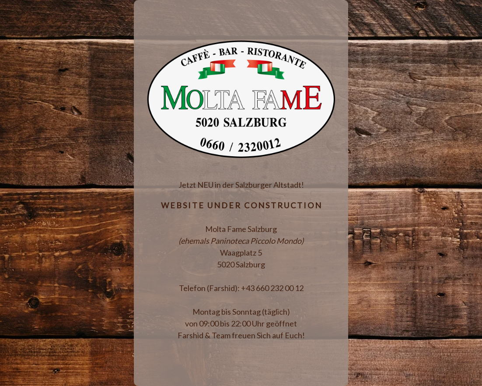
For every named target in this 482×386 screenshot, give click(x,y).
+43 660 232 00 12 (272, 288)
